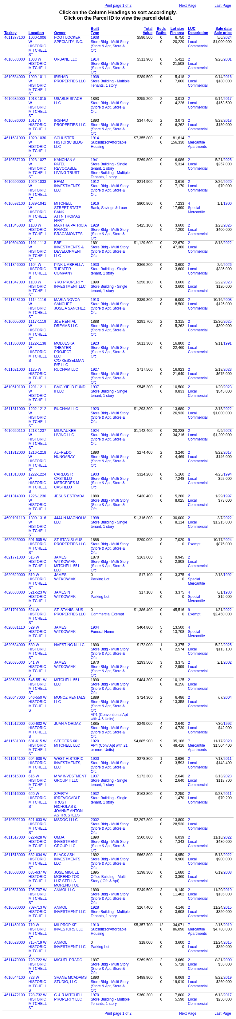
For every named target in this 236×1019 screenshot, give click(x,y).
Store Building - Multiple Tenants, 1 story (110, 83)
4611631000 (14, 138)
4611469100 (14, 925)
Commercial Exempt (107, 614)
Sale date (223, 28)
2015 (227, 907)
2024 (227, 37)
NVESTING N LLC (69, 645)
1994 (227, 474)
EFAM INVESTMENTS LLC (67, 186)
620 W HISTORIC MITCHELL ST (38, 800)
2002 (227, 662)
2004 (227, 697)
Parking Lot (100, 579)
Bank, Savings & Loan (109, 208)
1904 (95, 627)
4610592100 (14, 203)
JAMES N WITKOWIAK (65, 594)
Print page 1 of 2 (118, 5)
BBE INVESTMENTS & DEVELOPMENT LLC (69, 249)
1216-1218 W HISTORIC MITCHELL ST (38, 461)
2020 (227, 182)
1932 (95, 794)
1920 (95, 741)
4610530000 (14, 907)
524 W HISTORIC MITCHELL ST (38, 616)
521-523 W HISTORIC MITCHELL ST (38, 598)
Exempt (194, 544)
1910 (95, 925)
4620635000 (14, 662)
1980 (227, 592)
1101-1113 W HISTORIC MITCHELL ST (38, 251)
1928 (95, 907)
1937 (95, 387)
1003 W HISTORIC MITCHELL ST (38, 65)
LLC (57, 356)
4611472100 (14, 995)
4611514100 (14, 758)
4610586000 (14, 120)
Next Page (187, 5)
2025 (227, 160)
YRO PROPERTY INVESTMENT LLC (69, 284)
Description (198, 33)
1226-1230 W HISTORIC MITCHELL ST (38, 504)
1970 (95, 995)
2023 (227, 282)
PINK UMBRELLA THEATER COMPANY (68, 269)
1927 (95, 369)
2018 (227, 120)
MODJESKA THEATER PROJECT (64, 347)
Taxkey (10, 33)
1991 (227, 343)
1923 (95, 343)
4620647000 (14, 697)
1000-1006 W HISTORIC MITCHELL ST (38, 46)
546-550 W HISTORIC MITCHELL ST (38, 704)
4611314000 (14, 496)
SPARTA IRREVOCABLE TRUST (67, 798)
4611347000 (14, 282)
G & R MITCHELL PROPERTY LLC (68, 997)
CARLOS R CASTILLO (63, 476)
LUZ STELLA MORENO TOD (66, 883)
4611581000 (14, 741)
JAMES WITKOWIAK (65, 559)
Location (36, 33)
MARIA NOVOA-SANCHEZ (67, 302)
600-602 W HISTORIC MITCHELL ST (38, 730)
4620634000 (14, 645)
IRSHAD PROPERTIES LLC (69, 79)
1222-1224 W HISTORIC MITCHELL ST (38, 483)
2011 (227, 758)
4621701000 (14, 610)
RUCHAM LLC (66, 369)
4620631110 (14, 627)
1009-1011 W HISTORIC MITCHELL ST (38, 85)
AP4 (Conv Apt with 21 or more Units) (109, 747)
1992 (227, 575)
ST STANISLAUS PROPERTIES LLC (69, 542)
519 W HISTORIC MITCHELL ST (38, 581)
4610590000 (14, 182)
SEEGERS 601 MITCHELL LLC (67, 743)
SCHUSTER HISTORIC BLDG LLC (68, 142)
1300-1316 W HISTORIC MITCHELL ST (38, 526)
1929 (95, 225)
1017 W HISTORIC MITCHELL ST (38, 127)
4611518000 (14, 855)
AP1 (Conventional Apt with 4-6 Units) (109, 717)
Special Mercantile (196, 210)
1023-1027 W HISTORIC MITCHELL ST (38, 168)
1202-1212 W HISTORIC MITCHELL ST (38, 417)
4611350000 (14, 343)
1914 (95, 59)
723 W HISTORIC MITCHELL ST (38, 984)
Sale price (223, 33)
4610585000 (14, 99)
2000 (227, 960)
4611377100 (14, 37)
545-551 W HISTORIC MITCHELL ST (38, 686)
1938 (95, 37)
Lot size (177, 28)
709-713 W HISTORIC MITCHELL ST (38, 913)
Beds (161, 28)
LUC (192, 28)
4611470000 (14, 960)
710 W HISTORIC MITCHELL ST (38, 931)
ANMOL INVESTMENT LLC (69, 909)
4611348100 (14, 300)
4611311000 (14, 409)
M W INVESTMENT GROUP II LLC (70, 778)
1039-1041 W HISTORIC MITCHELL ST (38, 212)
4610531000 (14, 890)
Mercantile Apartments (197, 144)
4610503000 (14, 872)
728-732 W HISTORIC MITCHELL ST (38, 1001)
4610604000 (14, 243)
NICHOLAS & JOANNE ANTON (68, 808)
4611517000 (14, 837)
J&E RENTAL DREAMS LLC (66, 323)
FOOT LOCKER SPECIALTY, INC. (68, 39)
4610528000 (14, 942)
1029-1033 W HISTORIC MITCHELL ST (38, 190)
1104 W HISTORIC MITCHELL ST (38, 271)
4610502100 (14, 820)
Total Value (147, 30)
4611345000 (14, 225)
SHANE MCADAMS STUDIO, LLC (70, 979)
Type (95, 33)
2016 (227, 77)
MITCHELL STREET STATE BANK (67, 207)
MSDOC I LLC (66, 820)
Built (95, 28)
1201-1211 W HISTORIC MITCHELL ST (38, 395)
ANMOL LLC (64, 890)
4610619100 (14, 387)
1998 (95, 518)
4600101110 (14, 518)
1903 (95, 474)
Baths (161, 33)
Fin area (177, 33)
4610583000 (14, 59)
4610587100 (14, 160)
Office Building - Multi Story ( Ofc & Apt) (108, 879)
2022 (227, 243)
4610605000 (14, 321)
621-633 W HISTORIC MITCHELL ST (38, 826)
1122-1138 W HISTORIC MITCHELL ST (38, 352)
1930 (95, 265)
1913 (95, 300)
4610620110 (14, 431)
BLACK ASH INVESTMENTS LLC (67, 859)
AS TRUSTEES (67, 815)
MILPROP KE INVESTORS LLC (68, 927)
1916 (95, 203)
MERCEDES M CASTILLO (66, 485)
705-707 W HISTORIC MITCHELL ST (38, 896)
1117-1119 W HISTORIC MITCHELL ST (38, 330)
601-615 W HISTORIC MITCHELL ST (38, 747)
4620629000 (14, 575)
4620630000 (14, 592)
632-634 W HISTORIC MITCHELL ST (38, 861)
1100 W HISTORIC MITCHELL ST (38, 231)
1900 (227, 203)
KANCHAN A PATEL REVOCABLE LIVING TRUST (66, 166)
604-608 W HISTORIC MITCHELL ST (38, 765)
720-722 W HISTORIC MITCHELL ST (38, 966)
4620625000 (14, 540)
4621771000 (14, 557)
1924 (95, 431)
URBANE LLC (65, 59)
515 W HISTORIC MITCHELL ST (38, 563)
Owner (59, 33)
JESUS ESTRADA (69, 496)
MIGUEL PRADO (68, 960)
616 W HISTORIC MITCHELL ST (38, 782)
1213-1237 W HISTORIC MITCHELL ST (38, 439)
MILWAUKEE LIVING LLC (65, 433)
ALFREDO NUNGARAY (64, 454)
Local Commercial (198, 44)
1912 (95, 182)
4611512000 (14, 723)
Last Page (222, 5)
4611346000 (14, 265)
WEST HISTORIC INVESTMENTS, (68, 760)
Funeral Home (102, 632)
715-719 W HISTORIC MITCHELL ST (38, 949)
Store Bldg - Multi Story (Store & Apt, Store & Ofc (109, 46)
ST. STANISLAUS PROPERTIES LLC (69, 612)
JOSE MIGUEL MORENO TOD (66, 874)
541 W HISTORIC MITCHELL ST (38, 668)
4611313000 (14, 474)
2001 (227, 59)
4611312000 (14, 452)
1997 (227, 496)
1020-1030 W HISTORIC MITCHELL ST (38, 146)
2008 (227, 300)
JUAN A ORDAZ (67, 723)
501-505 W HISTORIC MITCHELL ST (38, 546)
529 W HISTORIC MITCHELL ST (38, 633)
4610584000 (14, 77)
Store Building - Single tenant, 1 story (109, 166)
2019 (227, 890)
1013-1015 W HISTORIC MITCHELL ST (38, 107)
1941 (95, 160)
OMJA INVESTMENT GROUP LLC (66, 841)
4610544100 (14, 977)
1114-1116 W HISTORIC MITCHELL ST (38, 308)
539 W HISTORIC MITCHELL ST (38, 651)
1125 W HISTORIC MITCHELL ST (38, 376)
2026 (227, 225)
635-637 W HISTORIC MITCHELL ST (38, 878)
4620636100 (14, 680)
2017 (227, 99)
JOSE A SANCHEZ (69, 308)
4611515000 (14, 776)
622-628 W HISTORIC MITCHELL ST (38, 843)
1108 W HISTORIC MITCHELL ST (38, 288)
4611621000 (14, 369)
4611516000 (14, 794)
